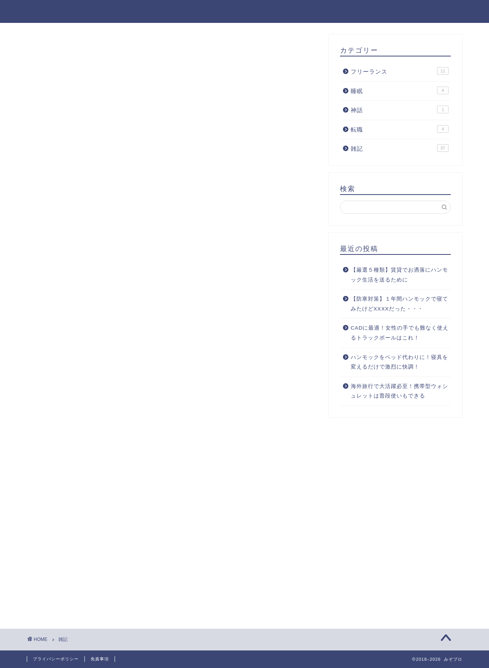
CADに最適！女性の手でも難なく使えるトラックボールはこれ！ (400, 333)
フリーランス (300, 11)
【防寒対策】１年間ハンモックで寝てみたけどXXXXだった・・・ (399, 304)
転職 (344, 11)
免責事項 (444, 11)
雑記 (256, 11)
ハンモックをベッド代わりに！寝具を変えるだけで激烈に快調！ (399, 362)
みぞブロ (43, 11)
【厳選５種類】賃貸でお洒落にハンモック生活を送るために (399, 275)
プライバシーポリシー (56, 659)
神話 (375, 11)
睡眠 (407, 11)
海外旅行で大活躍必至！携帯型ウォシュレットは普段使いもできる (399, 391)
